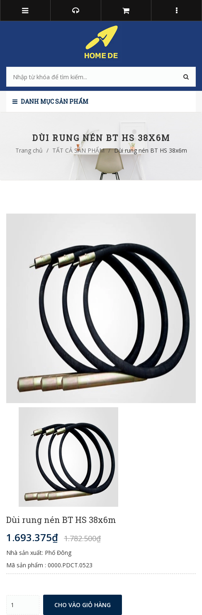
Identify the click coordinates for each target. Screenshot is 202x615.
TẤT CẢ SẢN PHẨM (78, 150)
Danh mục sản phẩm (50, 101)
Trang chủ (29, 150)
